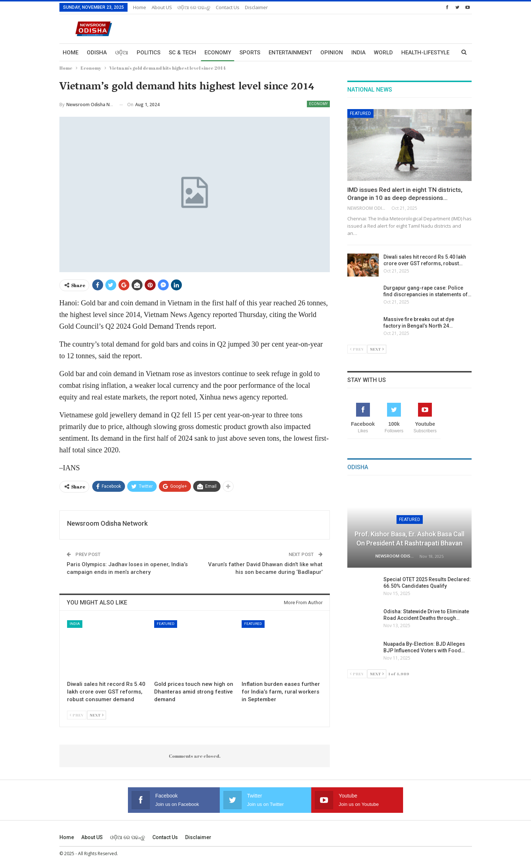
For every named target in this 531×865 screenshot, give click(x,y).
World (383, 52)
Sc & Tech (182, 52)
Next (97, 715)
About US (162, 7)
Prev (77, 715)
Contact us (227, 7)
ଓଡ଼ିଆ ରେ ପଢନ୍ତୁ (193, 7)
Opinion (331, 52)
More (409, 52)
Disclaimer (256, 7)
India (358, 52)
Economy (217, 52)
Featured (166, 624)
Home (139, 7)
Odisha (97, 52)
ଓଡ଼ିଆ (121, 52)
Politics (148, 52)
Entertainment (290, 52)
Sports (249, 52)
